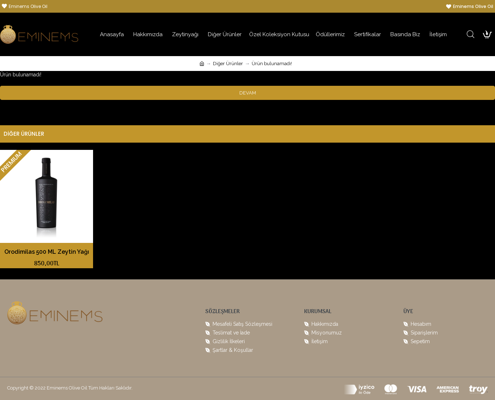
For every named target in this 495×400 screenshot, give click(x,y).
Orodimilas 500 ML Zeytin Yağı (46, 251)
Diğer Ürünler (228, 63)
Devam (247, 93)
